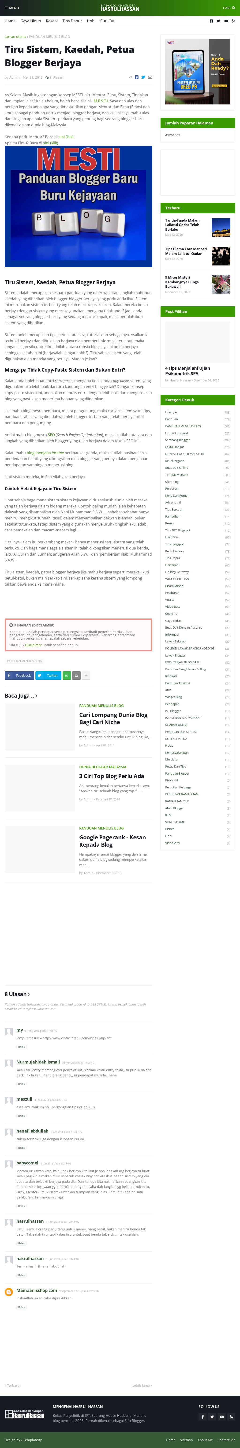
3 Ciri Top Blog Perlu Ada (111, 776)
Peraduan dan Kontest (197, 732)
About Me (205, 1440)
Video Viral (197, 843)
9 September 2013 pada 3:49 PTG (79, 1291)
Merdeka (197, 759)
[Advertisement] (78, 934)
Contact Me (226, 1440)
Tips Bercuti (197, 509)
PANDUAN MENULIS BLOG (49, 36)
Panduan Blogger (197, 773)
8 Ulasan (56, 77)
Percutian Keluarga (197, 787)
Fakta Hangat (197, 447)
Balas (21, 1047)
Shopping (197, 482)
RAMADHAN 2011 (197, 801)
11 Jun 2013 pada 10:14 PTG (62, 1221)
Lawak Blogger (197, 655)
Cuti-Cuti (108, 20)
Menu (14, 8)
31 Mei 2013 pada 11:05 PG (41, 1030)
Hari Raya (197, 537)
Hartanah (197, 565)
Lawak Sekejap (197, 641)
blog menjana (45, 452)
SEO (51, 434)
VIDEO (197, 600)
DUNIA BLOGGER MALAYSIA (102, 766)
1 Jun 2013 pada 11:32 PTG (66, 1131)
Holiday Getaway (197, 572)
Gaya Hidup (30, 20)
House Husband (197, 433)
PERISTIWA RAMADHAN (197, 794)
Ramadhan (197, 516)
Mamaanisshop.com (36, 1290)
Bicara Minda (197, 586)
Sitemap (186, 1440)
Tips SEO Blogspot (197, 530)
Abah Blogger (197, 808)
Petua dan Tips (197, 766)
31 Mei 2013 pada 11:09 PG (78, 1062)
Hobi (91, 20)
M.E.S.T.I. (101, 101)
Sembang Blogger (197, 440)
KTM (197, 815)
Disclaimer (33, 645)
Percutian (197, 488)
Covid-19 (197, 613)
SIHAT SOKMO (197, 822)
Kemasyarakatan (197, 752)
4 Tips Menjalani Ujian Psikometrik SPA (187, 370)
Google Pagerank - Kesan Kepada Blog (112, 840)
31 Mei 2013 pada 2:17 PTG (51, 1099)
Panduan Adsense (197, 683)
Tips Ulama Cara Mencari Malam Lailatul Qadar (186, 251)
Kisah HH (197, 780)
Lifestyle (197, 412)
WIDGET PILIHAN (197, 579)
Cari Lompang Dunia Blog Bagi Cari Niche (113, 718)
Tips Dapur (72, 20)
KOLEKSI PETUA (197, 739)
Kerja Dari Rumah (197, 495)
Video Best (197, 606)
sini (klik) (66, 136)
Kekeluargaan (197, 461)
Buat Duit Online (197, 467)
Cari (226, 8)
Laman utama (15, 36)
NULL (197, 745)
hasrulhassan (30, 1221)
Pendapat (197, 704)
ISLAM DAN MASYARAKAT (197, 718)
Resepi (52, 20)
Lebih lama (141, 1385)
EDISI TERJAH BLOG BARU (197, 662)
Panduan (197, 419)
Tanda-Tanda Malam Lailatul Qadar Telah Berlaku (182, 225)
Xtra (197, 690)
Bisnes (197, 829)
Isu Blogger (197, 711)
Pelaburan (197, 593)
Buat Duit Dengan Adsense (197, 627)
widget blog (197, 697)
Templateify (32, 1440)
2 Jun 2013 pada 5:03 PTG (56, 1163)
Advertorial (197, 502)
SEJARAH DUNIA (197, 724)
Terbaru (13, 1385)
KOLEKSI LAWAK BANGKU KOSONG (197, 648)
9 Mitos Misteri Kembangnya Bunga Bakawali (182, 282)
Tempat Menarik (197, 474)
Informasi (197, 634)
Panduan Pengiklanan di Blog (197, 669)
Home (10, 20)
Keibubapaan (197, 551)
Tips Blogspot (197, 544)
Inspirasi (197, 676)
